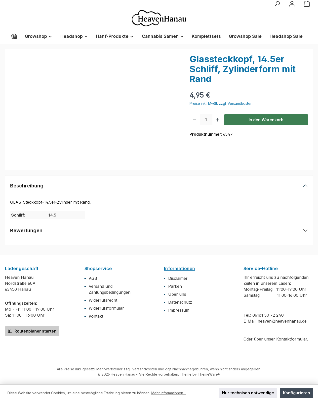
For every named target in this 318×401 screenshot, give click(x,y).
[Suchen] (277, 3)
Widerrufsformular (106, 308)
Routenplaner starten (32, 331)
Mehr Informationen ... (168, 393)
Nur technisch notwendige (248, 392)
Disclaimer (178, 278)
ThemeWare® (209, 374)
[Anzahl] (206, 119)
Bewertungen (26, 230)
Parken (175, 286)
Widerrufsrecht (103, 300)
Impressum (178, 310)
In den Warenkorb (266, 119)
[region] (95, 107)
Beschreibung (26, 186)
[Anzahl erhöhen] (217, 119)
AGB (93, 278)
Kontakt (96, 316)
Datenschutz (180, 302)
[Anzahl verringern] (195, 119)
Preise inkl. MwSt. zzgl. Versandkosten (221, 103)
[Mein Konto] (292, 3)
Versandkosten (144, 369)
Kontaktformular (291, 339)
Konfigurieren (296, 392)
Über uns (177, 294)
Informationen (179, 268)
